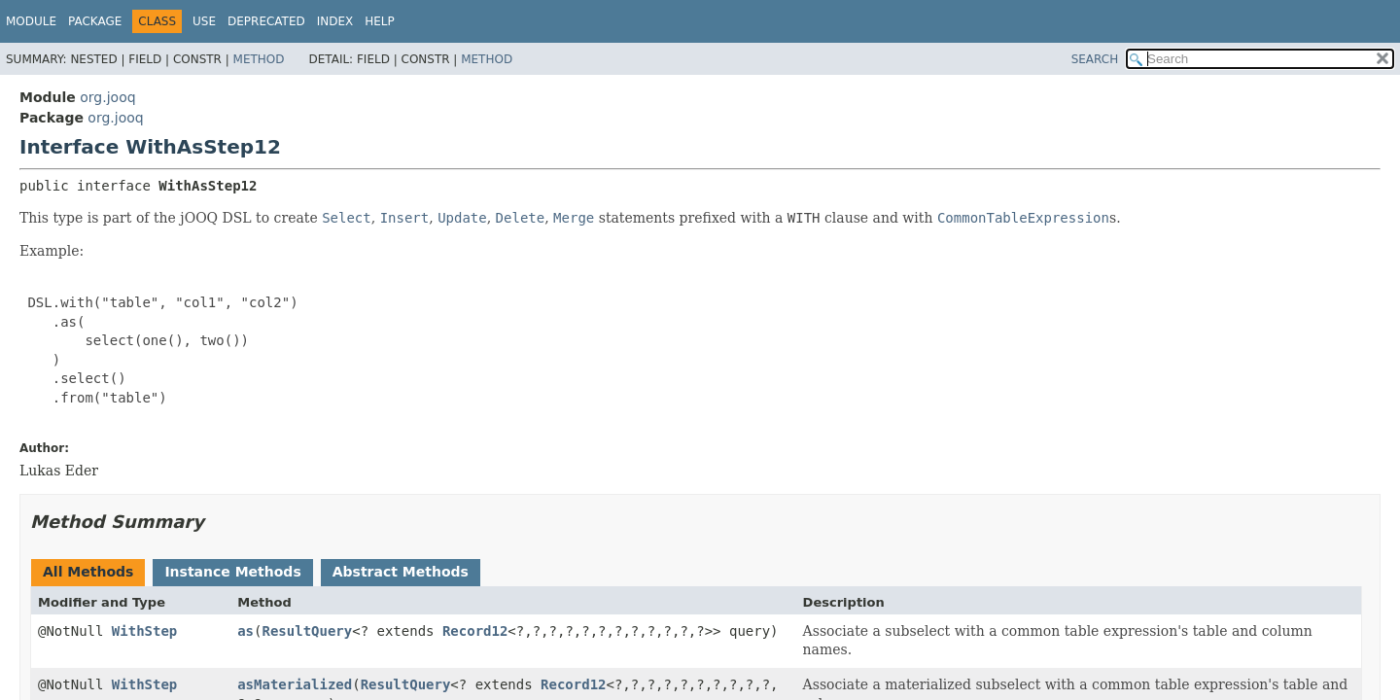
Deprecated (266, 21)
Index (335, 21)
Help (380, 21)
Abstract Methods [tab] (400, 571)
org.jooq (107, 97)
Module (31, 21)
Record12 (475, 631)
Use (204, 21)
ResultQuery (307, 631)
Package (95, 21)
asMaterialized (294, 684)
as (245, 631)
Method (259, 59)
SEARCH (1095, 59)
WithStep (144, 631)
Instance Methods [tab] (232, 571)
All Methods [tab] (88, 571)
